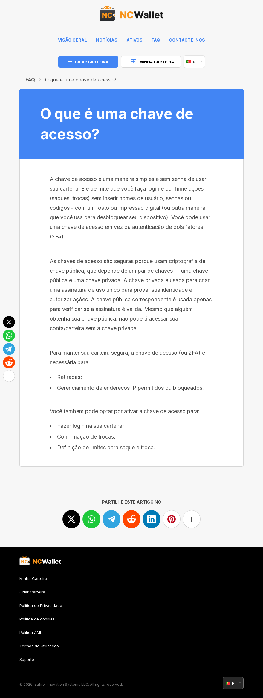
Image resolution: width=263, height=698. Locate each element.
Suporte (26, 659)
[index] (131, 15)
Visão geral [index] (72, 40)
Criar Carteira (32, 592)
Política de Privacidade (40, 605)
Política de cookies (37, 619)
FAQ (30, 80)
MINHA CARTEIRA (152, 61)
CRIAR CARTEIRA (88, 61)
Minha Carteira (33, 578)
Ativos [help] (134, 40)
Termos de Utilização (39, 645)
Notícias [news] (106, 40)
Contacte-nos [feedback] (187, 40)
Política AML (30, 632)
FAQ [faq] (156, 40)
